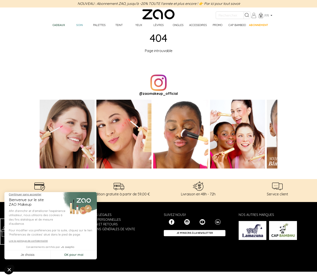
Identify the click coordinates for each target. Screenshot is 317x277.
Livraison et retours (100, 224)
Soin (79, 25)
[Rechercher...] (230, 15)
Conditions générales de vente (108, 229)
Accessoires (198, 25)
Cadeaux (58, 25)
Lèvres (158, 25)
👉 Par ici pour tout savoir (219, 3)
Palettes (99, 25)
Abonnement (258, 25)
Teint (119, 25)
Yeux (138, 25)
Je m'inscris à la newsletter (195, 233)
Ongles (178, 25)
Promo (217, 25)
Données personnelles (101, 220)
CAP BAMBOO (237, 25)
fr (267, 15)
